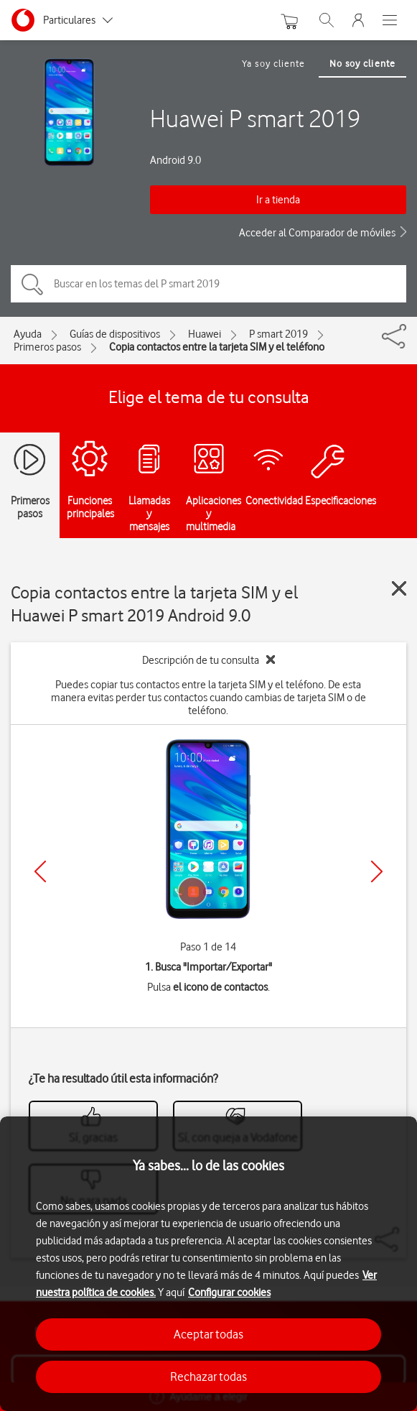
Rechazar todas (208, 1376)
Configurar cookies (229, 1292)
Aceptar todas (208, 1334)
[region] (208, 1263)
